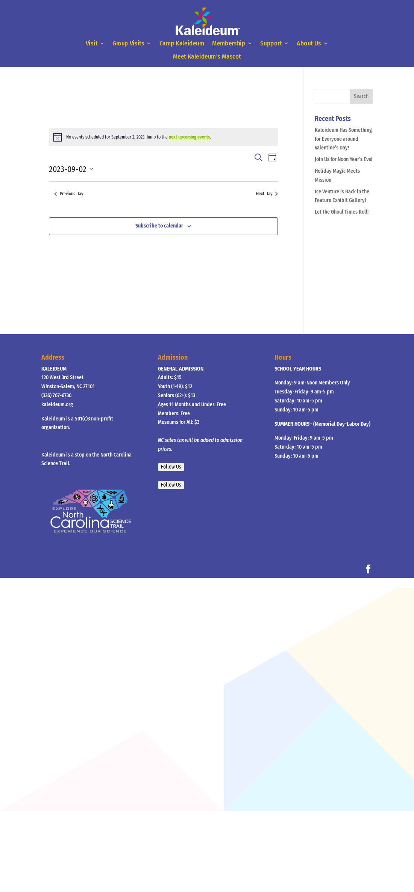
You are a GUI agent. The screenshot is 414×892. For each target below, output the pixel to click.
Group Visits (128, 43)
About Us (309, 43)
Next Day (267, 193)
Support (271, 43)
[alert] (163, 137)
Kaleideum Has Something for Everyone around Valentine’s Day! (343, 139)
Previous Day (68, 193)
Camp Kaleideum (182, 43)
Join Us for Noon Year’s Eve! (343, 159)
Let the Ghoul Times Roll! (342, 212)
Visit (91, 43)
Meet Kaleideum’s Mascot (207, 56)
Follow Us (171, 467)
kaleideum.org (57, 404)
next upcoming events (189, 137)
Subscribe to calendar (159, 226)
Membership (228, 43)
